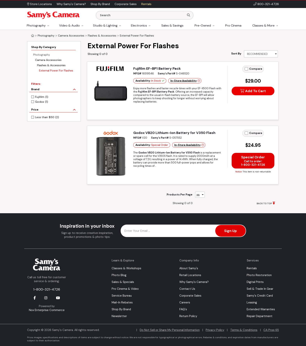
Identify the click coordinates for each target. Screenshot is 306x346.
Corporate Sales (190, 296)
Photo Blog (119, 275)
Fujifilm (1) (41, 97)
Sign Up (230, 230)
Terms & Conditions (243, 330)
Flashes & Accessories (51, 65)
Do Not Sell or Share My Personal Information (170, 330)
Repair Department (259, 316)
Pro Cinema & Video (125, 289)
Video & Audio (69, 25)
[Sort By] (261, 53)
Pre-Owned (203, 25)
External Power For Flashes (56, 70)
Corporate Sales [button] (126, 4)
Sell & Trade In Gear (260, 289)
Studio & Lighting (105, 25)
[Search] (188, 15)
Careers (184, 302)
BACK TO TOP (264, 203)
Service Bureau (122, 296)
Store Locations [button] (39, 4)
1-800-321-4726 (46, 289)
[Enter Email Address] (183, 230)
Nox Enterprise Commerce (47, 310)
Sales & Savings (172, 25)
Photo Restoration (259, 275)
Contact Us (187, 289)
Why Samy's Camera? (194, 282)
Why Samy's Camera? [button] (71, 4)
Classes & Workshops (126, 268)
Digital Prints (255, 282)
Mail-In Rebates (122, 302)
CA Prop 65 (271, 330)
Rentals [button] (146, 4)
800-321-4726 (268, 4)
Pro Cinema (233, 25)
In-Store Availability (183, 80)
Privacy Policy (215, 330)
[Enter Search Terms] (142, 15)
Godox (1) (41, 101)
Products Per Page (179, 194)
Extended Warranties (261, 309)
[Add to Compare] (246, 68)
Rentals (252, 268)
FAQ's (183, 309)
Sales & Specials (123, 282)
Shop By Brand (121, 309)
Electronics (139, 25)
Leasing (252, 302)
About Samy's (188, 268)
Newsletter (119, 316)
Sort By (236, 53)
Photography (36, 25)
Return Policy (188, 316)
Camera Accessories (48, 60)
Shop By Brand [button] (100, 4)
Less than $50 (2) (47, 117)
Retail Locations (190, 275)
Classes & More (263, 25)
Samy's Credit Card (260, 296)
